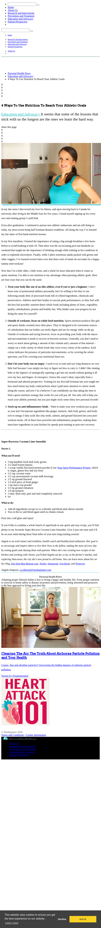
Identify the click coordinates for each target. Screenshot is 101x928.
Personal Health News (19, 73)
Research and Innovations (21, 13)
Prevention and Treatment (21, 16)
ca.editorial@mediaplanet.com (35, 570)
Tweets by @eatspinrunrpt (14, 675)
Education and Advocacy (20, 18)
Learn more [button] (11, 923)
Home (11, 7)
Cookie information (36, 735)
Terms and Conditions (12, 735)
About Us (13, 10)
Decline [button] (62, 919)
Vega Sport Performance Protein (73, 467)
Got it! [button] (83, 919)
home (10, 35)
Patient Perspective (17, 21)
